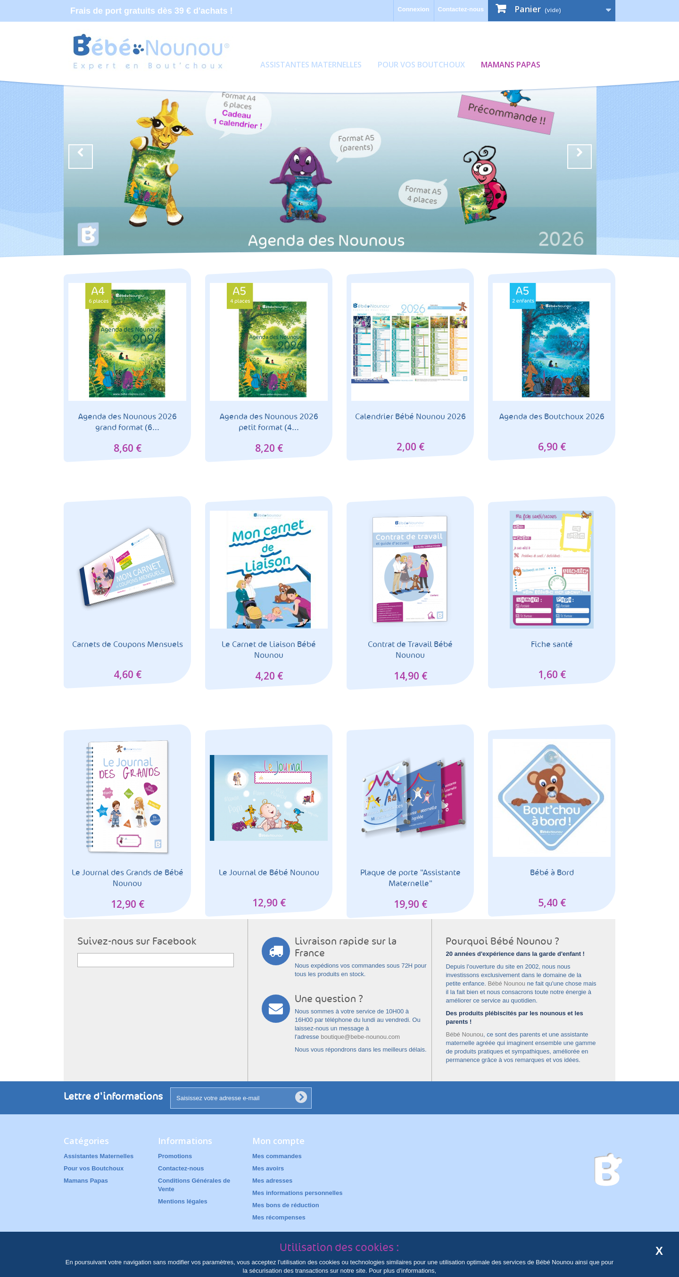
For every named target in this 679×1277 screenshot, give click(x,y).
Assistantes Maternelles (311, 64)
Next (579, 156)
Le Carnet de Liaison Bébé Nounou (269, 649)
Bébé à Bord (552, 873)
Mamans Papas (510, 64)
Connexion (413, 9)
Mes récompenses (279, 1217)
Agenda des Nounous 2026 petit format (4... (269, 422)
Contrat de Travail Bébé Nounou (410, 649)
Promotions (175, 1156)
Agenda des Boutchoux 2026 (551, 417)
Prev (80, 156)
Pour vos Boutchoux (421, 64)
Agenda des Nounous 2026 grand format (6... (127, 422)
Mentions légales (182, 1201)
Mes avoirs (268, 1168)
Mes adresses (272, 1180)
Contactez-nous (461, 9)
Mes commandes (277, 1156)
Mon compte (278, 1140)
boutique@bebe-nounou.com (360, 1036)
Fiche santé (552, 644)
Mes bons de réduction (285, 1205)
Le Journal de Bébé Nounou (269, 873)
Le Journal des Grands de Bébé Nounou (127, 878)
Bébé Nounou (506, 983)
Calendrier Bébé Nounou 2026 (410, 417)
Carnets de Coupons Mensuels (127, 644)
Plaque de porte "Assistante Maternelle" (410, 878)
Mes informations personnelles (297, 1192)
